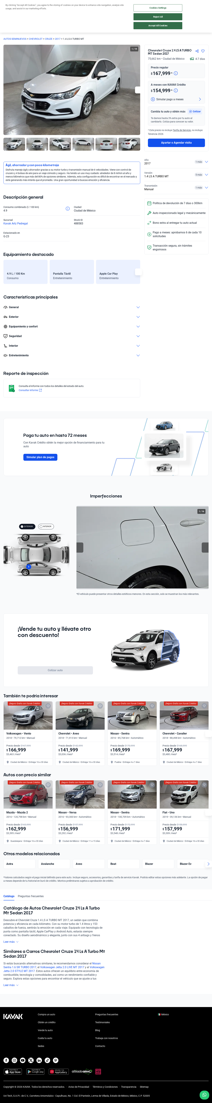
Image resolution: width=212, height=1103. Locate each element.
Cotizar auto (55, 670)
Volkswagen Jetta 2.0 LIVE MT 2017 (62, 976)
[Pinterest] (55, 1060)
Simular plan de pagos (40, 457)
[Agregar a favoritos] (203, 51)
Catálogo (8, 905)
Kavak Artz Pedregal (15, 223)
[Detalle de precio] (176, 73)
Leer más (11, 951)
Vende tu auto (45, 1030)
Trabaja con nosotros (106, 1038)
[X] (31, 1060)
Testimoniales (102, 1022)
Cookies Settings (157, 8)
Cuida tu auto (45, 1038)
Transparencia (128, 1086)
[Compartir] (197, 51)
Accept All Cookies (158, 25)
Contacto (100, 1046)
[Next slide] (138, 89)
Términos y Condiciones (105, 1086)
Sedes (41, 1046)
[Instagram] (14, 1060)
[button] (195, 140)
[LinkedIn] (39, 1060)
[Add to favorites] (55, 706)
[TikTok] (47, 1060)
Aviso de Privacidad (78, 1086)
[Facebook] (6, 1060)
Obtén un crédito (46, 1022)
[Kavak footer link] (13, 1030)
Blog (97, 1030)
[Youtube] (22, 1060)
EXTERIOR (27, 526)
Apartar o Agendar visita (176, 171)
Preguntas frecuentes (31, 905)
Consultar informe (30, 390)
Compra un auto (46, 1014)
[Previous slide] (79, 548)
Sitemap (144, 1086)
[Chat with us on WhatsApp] (204, 1095)
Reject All (158, 16)
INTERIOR (45, 526)
